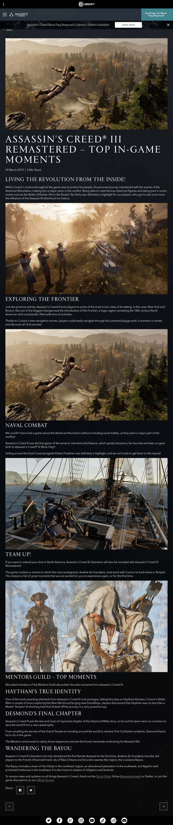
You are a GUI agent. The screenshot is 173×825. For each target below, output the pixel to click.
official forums (45, 780)
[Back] (7, 29)
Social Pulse (103, 776)
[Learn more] (128, 25)
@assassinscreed (130, 776)
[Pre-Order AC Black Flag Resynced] (157, 14)
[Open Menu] (5, 14)
